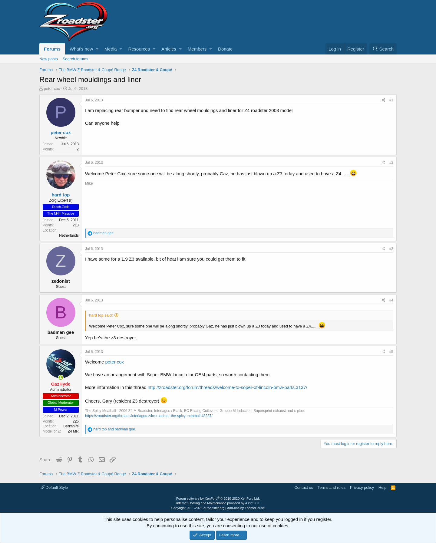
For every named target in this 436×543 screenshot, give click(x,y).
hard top (61, 194)
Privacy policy (362, 487)
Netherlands (69, 235)
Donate (225, 48)
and (114, 429)
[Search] (383, 48)
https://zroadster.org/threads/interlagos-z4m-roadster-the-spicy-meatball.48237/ (149, 416)
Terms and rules (331, 487)
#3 (391, 249)
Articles (168, 48)
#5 (391, 352)
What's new (81, 48)
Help (382, 487)
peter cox (52, 88)
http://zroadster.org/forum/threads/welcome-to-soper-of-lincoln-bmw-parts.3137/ (227, 387)
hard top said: (101, 315)
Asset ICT (252, 503)
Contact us (303, 487)
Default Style (54, 487)
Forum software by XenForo (218, 498)
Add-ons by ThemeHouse (246, 508)
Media (110, 48)
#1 (391, 100)
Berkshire (71, 426)
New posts (48, 59)
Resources (139, 48)
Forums (52, 48)
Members (197, 48)
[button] (97, 48)
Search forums (75, 59)
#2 (391, 162)
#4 (391, 300)
